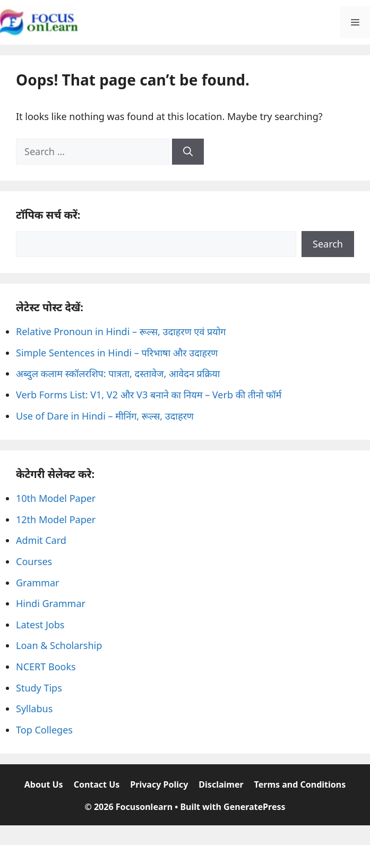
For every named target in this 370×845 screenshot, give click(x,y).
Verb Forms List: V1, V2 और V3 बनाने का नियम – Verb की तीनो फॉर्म (148, 394)
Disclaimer (221, 784)
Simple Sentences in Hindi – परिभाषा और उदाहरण (117, 352)
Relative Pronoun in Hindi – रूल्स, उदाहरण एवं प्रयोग (121, 331)
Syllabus (34, 708)
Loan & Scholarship (59, 645)
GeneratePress (254, 807)
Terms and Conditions (300, 784)
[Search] (188, 152)
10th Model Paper (56, 498)
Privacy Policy (159, 784)
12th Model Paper (56, 519)
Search (328, 243)
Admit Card (41, 540)
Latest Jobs (40, 624)
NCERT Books (46, 666)
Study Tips (39, 687)
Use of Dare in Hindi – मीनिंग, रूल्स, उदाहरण (105, 415)
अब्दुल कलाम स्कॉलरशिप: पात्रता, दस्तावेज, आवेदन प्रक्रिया (118, 373)
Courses (34, 561)
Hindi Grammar (50, 603)
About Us (43, 784)
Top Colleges (44, 729)
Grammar (37, 582)
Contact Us (97, 784)
